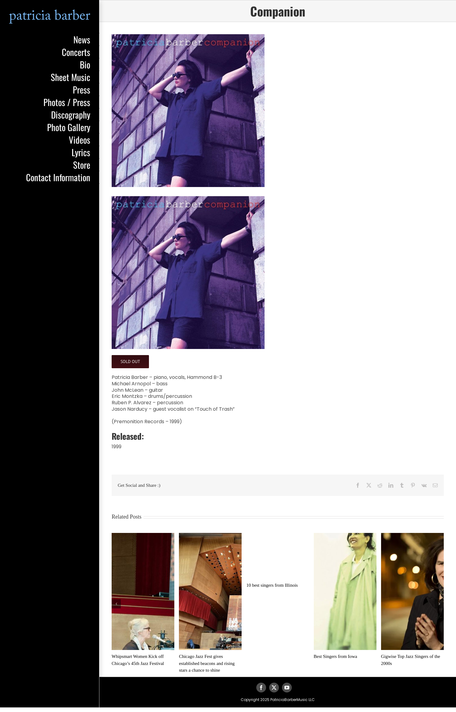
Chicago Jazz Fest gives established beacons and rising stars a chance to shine (207, 663)
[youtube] (287, 687)
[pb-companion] (278, 110)
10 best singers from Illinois (272, 585)
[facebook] (261, 687)
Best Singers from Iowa (335, 656)
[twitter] (274, 687)
